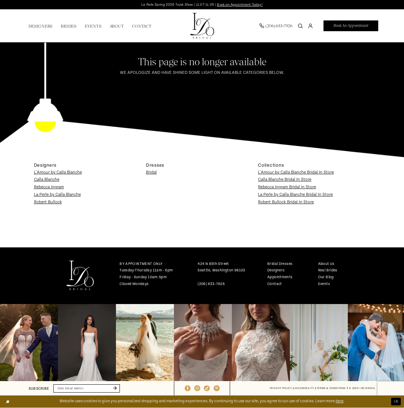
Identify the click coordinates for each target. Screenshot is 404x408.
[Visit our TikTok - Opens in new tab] (207, 388)
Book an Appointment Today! (239, 4)
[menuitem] (276, 25)
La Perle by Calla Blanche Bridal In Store (295, 194)
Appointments (279, 277)
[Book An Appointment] (350, 26)
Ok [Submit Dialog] (396, 401)
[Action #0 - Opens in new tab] (29, 342)
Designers (275, 270)
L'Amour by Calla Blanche (58, 172)
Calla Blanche (46, 179)
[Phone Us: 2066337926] (276, 25)
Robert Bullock (48, 202)
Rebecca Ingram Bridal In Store (287, 187)
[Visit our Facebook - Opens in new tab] (187, 388)
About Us (326, 264)
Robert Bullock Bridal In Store (286, 202)
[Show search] (301, 25)
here (340, 401)
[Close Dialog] (7, 401)
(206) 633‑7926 (211, 284)
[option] (29, 342)
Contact (274, 284)
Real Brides (327, 270)
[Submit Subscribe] (114, 388)
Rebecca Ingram (49, 187)
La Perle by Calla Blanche (57, 194)
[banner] (202, 26)
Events (324, 284)
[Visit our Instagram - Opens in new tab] (197, 388)
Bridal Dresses (279, 264)
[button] (311, 25)
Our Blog (326, 277)
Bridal (151, 172)
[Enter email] (86, 388)
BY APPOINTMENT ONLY (141, 264)
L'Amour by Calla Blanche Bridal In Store (296, 172)
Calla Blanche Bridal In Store (284, 179)
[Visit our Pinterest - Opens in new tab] (216, 388)
